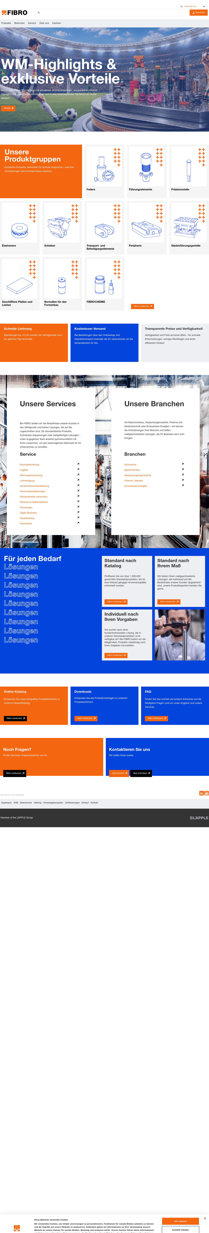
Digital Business (28, 513)
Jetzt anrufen (118, 773)
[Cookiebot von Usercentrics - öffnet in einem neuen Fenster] (16, 1228)
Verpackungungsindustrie (137, 475)
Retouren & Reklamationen (34, 502)
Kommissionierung (29, 465)
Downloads (26, 524)
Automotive (130, 465)
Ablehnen (180, 1221)
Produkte (6, 23)
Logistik (24, 470)
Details (7, 108)
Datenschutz (26, 803)
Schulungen (26, 508)
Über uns (44, 23)
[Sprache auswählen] (205, 6)
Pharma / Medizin (133, 481)
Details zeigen (139, 1228)
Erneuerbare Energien (135, 486)
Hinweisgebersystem (53, 803)
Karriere (56, 23)
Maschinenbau (132, 470)
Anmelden (199, 13)
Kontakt (94, 803)
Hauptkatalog (27, 518)
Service (32, 23)
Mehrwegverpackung (31, 475)
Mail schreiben (140, 773)
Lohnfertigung (27, 481)
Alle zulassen (180, 1204)
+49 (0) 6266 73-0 (190, 6)
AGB (16, 803)
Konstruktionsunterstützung (34, 486)
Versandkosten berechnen (34, 497)
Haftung (37, 803)
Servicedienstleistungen (32, 491)
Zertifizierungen (72, 803)
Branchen (19, 23)
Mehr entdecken (141, 306)
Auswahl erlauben (180, 1213)
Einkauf (85, 803)
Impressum (6, 803)
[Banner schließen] (205, 1201)
